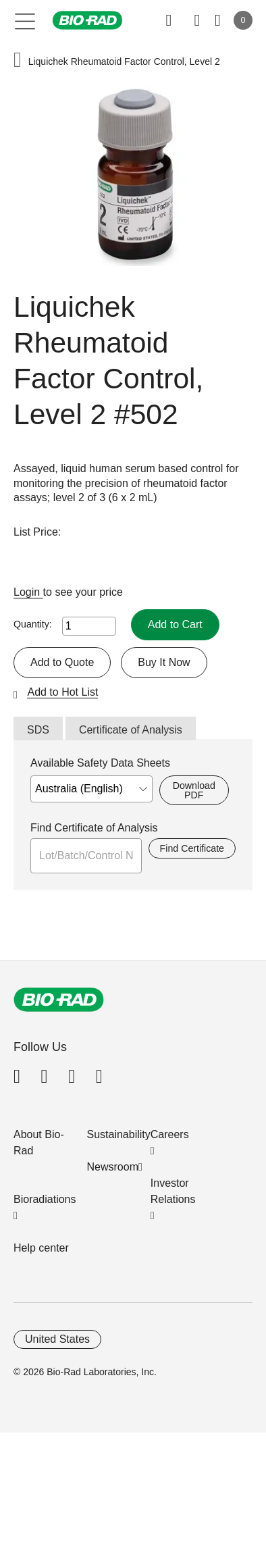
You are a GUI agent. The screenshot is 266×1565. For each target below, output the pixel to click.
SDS (38, 730)
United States (57, 1339)
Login (28, 592)
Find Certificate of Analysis (94, 827)
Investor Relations (173, 1191)
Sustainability (119, 1134)
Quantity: (33, 624)
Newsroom (112, 1167)
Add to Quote (62, 662)
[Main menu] (25, 20)
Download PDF (194, 790)
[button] (18, 61)
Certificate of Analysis (130, 730)
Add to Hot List (62, 692)
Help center (41, 1248)
